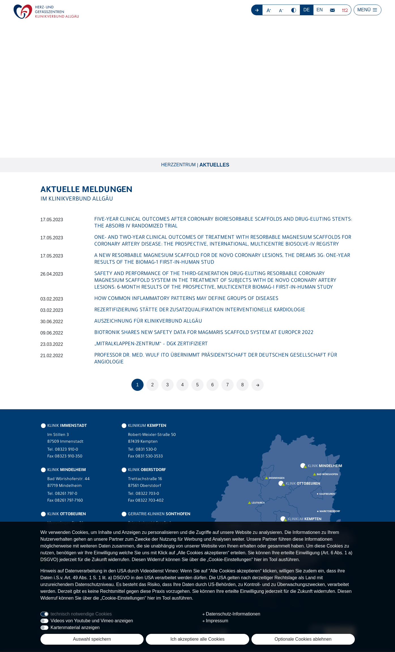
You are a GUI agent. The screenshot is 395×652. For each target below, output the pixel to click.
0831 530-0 (146, 450)
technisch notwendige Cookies (81, 613)
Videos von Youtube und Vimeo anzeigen (92, 620)
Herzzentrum (178, 165)
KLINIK (63, 426)
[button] (268, 10)
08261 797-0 (66, 494)
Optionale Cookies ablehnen (303, 639)
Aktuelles (214, 165)
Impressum (215, 620)
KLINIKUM (143, 426)
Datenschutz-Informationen (231, 613)
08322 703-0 (147, 494)
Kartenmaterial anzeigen (75, 627)
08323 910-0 (66, 450)
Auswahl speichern (92, 639)
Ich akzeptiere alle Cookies (197, 639)
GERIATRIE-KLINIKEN (155, 515)
